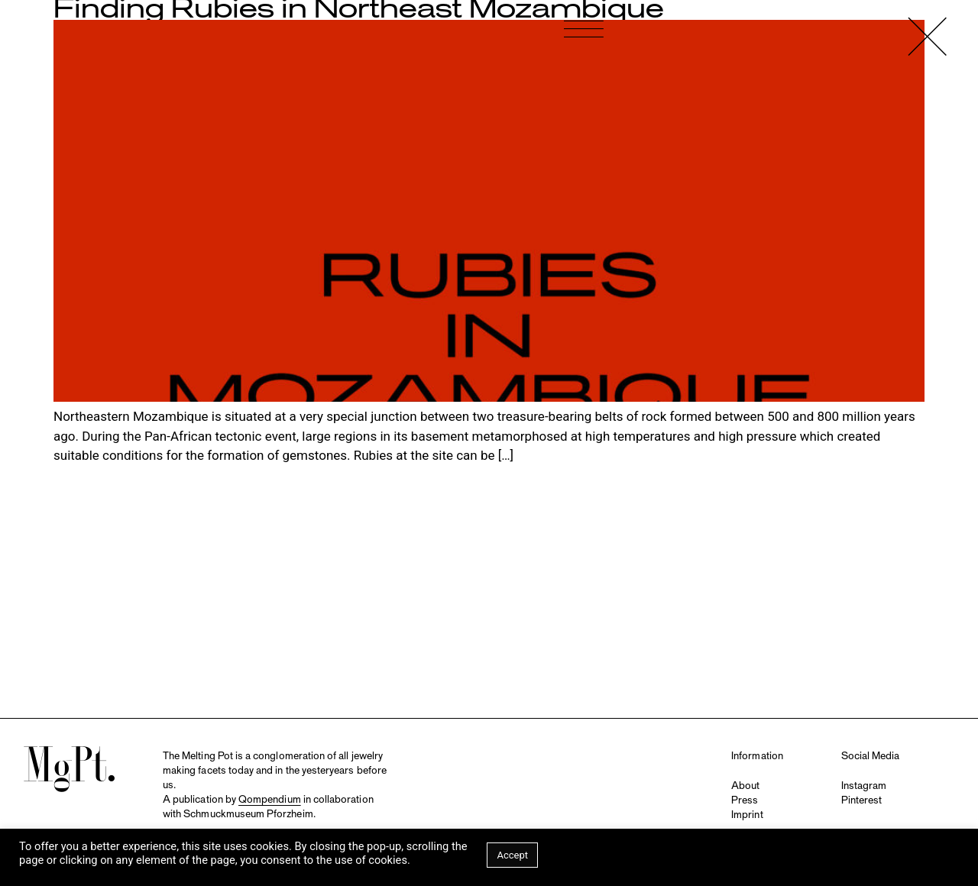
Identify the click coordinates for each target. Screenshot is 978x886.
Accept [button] (512, 855)
